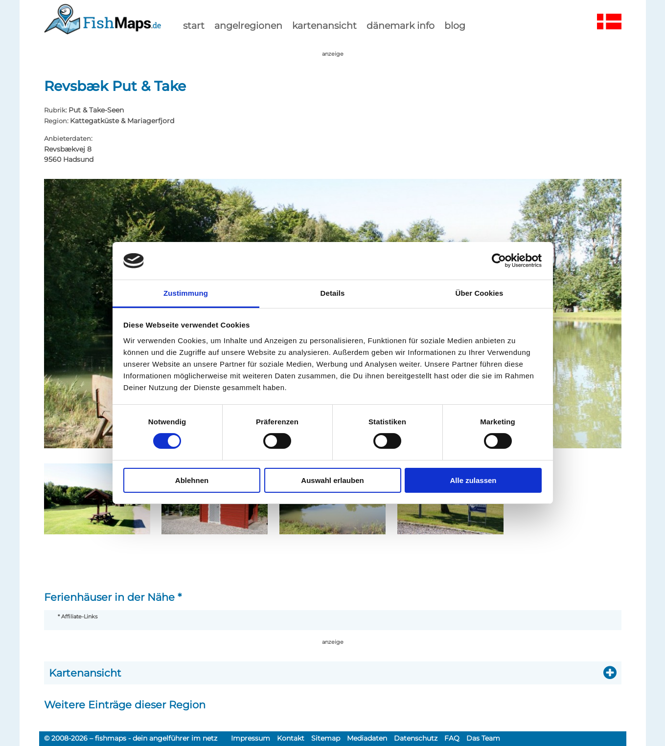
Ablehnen (191, 480)
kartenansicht (324, 25)
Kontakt (290, 738)
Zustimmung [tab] (185, 293)
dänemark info (401, 25)
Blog (454, 25)
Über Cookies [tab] (480, 293)
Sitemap (325, 738)
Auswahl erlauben (332, 480)
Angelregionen (248, 25)
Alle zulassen (473, 480)
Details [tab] (333, 293)
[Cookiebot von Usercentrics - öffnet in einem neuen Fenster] (499, 260)
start (194, 25)
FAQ (451, 738)
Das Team (483, 738)
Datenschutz (415, 738)
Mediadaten (367, 738)
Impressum (250, 738)
